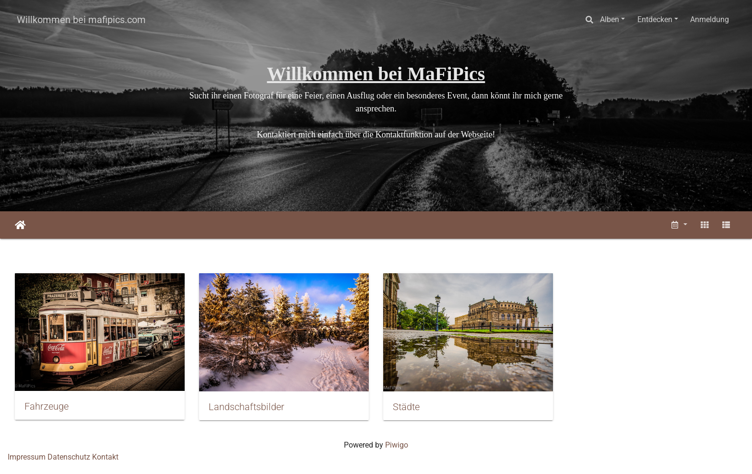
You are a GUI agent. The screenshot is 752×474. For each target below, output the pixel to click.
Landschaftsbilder (246, 407)
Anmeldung (709, 19)
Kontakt (105, 457)
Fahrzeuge (46, 406)
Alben (609, 19)
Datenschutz (68, 457)
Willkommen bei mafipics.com (81, 19)
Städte (406, 407)
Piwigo (396, 445)
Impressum (27, 457)
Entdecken (654, 19)
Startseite (20, 225)
